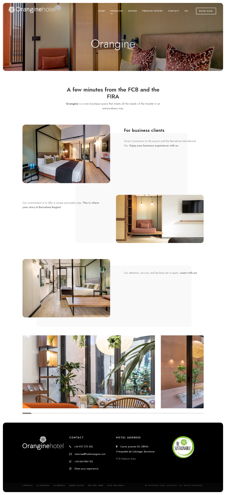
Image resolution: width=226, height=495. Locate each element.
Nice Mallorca (115, 485)
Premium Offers (152, 10)
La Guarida (43, 485)
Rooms (132, 10)
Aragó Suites (76, 485)
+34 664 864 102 (81, 461)
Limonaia (27, 485)
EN (186, 10)
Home (101, 10)
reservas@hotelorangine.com (87, 454)
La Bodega (59, 485)
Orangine (116, 10)
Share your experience (83, 468)
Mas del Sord (95, 485)
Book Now (206, 11)
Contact (174, 10)
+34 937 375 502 (81, 446)
